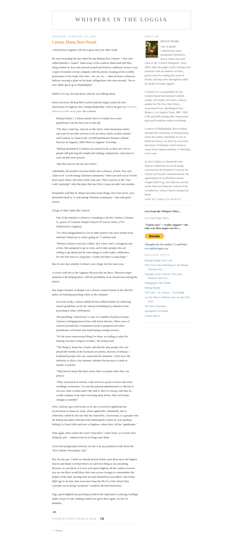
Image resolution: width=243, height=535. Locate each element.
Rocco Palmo (170, 41)
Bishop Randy (152, 287)
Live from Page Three (157, 218)
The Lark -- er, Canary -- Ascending (164, 292)
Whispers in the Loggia (121, 19)
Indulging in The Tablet (157, 282)
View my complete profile (163, 199)
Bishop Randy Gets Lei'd (158, 260)
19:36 (92, 519)
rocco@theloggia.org (156, 248)
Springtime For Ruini (156, 310)
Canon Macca (152, 315)
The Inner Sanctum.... (156, 306)
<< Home (57, 530)
